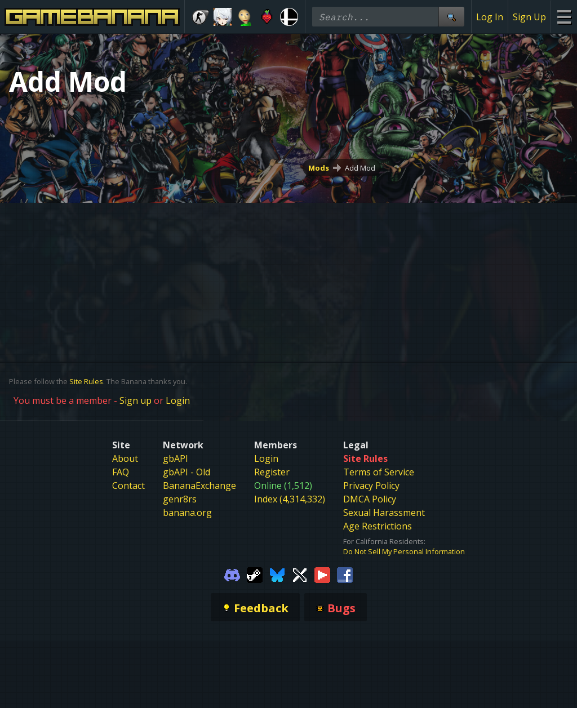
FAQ (120, 472)
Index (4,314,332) (289, 499)
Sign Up (529, 17)
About (125, 458)
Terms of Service (378, 472)
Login (178, 400)
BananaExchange (199, 485)
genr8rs (180, 499)
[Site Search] (451, 16)
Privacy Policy (371, 485)
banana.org (187, 512)
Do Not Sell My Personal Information (404, 551)
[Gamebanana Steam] (255, 574)
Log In (489, 17)
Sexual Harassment (384, 512)
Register (272, 472)
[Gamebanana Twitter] (300, 574)
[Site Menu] (564, 16)
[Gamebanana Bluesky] (277, 574)
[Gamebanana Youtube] (322, 574)
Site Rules (86, 381)
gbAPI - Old (186, 472)
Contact (128, 485)
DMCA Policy (369, 499)
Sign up (135, 400)
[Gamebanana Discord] (232, 574)
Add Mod (360, 168)
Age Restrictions (377, 526)
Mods (318, 168)
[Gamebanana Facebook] (345, 574)
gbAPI (175, 458)
